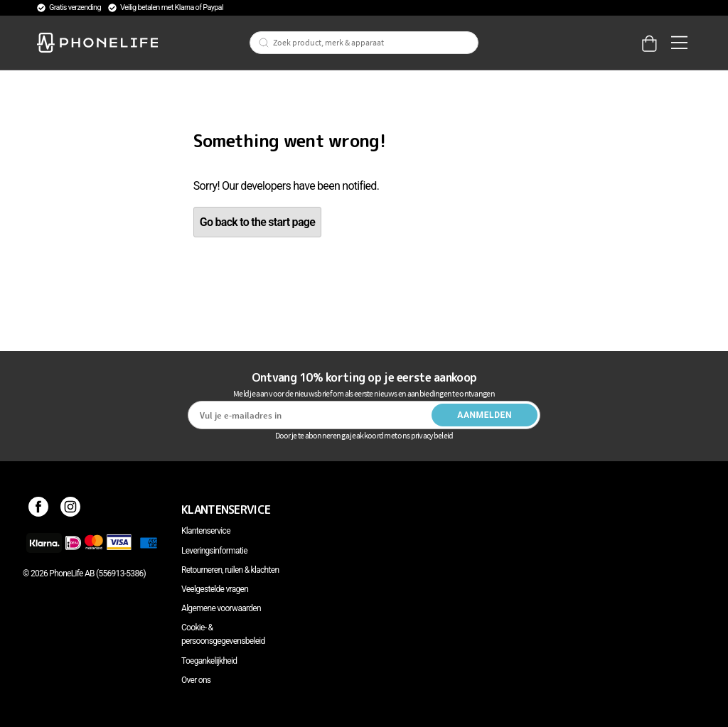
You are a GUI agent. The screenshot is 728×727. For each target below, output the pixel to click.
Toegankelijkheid (209, 661)
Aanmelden (484, 415)
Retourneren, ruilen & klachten (230, 570)
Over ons (195, 680)
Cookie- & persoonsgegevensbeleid (223, 634)
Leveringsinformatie (214, 551)
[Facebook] (38, 509)
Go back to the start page (257, 222)
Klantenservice (205, 531)
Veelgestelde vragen (214, 589)
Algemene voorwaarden (221, 608)
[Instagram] (70, 509)
